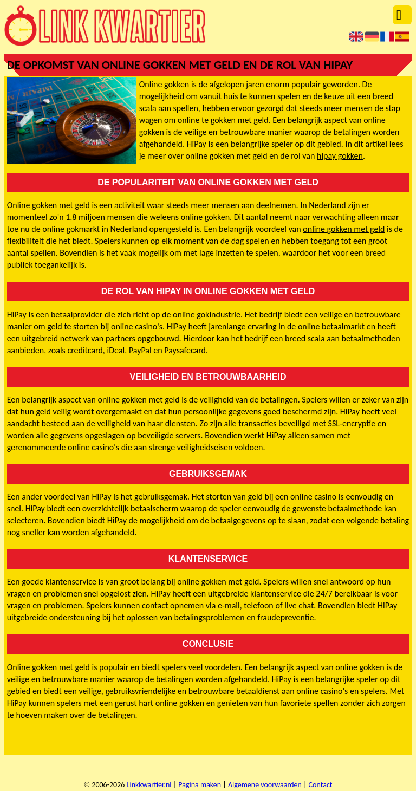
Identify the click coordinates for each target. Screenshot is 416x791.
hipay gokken (340, 156)
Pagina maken (199, 784)
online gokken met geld (344, 229)
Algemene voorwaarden (265, 784)
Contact (321, 784)
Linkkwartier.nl (149, 784)
